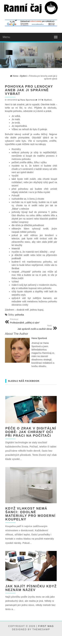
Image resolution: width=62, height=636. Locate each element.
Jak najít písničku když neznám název (31, 588)
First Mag (46, 626)
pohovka (19, 314)
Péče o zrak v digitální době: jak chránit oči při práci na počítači (30, 431)
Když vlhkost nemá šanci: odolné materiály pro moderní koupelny (30, 514)
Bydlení (48, 100)
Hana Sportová (27, 100)
